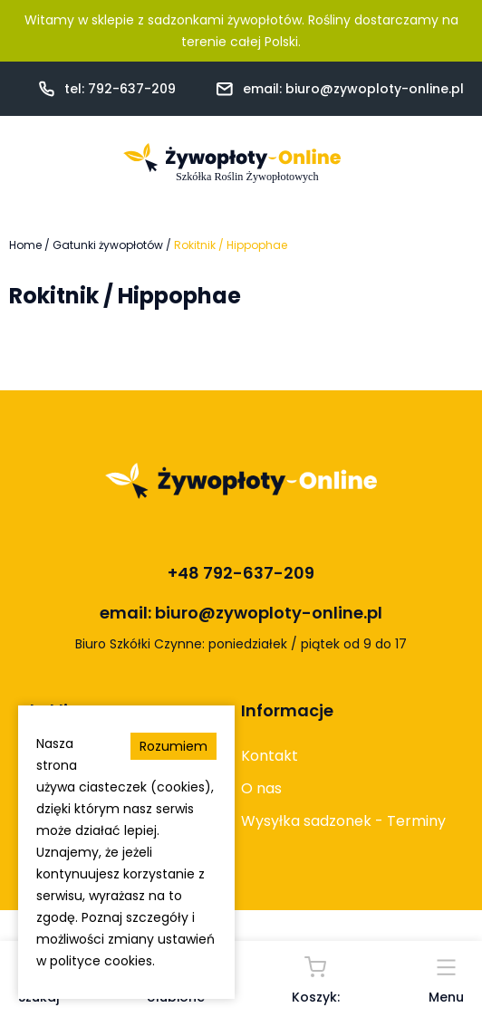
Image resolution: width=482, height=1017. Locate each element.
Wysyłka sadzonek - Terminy (343, 821)
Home (25, 245)
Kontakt (269, 755)
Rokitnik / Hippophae (230, 245)
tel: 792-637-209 (120, 89)
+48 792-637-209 (241, 572)
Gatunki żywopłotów (108, 245)
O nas (261, 788)
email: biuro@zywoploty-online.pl (353, 89)
